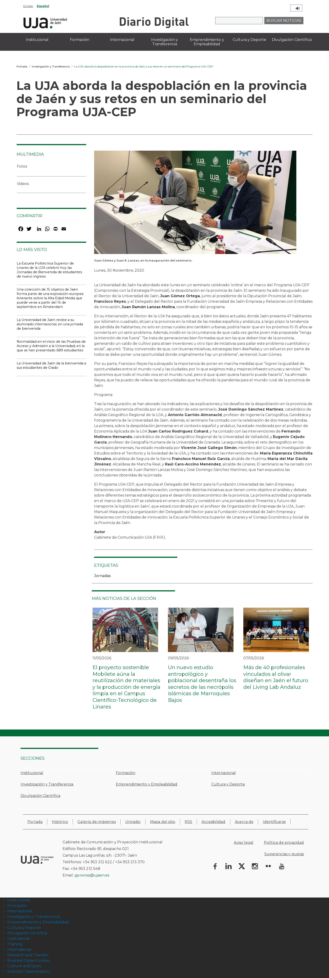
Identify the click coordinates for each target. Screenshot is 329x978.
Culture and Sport (24, 966)
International (19, 949)
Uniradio (133, 822)
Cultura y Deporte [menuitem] (249, 39)
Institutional (18, 938)
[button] (195, 204)
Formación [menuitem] (79, 39)
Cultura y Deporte (228, 784)
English (28, 6)
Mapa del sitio (162, 822)
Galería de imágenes (96, 822)
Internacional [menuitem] (122, 39)
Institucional (32, 773)
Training (14, 944)
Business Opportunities (28, 960)
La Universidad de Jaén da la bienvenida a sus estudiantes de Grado (51, 365)
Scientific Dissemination (28, 971)
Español (43, 6)
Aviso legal (243, 842)
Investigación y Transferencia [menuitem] (164, 41)
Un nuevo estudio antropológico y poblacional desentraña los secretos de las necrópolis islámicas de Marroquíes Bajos (202, 683)
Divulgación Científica (40, 796)
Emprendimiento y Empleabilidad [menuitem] (207, 41)
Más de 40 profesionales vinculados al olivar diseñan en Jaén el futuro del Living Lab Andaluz (275, 677)
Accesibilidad (214, 822)
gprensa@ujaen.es (91, 875)
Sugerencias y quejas (284, 854)
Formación (125, 773)
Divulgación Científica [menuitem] (292, 39)
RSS (188, 822)
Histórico (60, 822)
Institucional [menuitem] (37, 39)
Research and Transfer (28, 955)
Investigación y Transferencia (51, 66)
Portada (21, 66)
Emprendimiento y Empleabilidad (146, 784)
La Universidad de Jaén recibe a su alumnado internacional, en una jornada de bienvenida (50, 324)
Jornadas (102, 576)
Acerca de (244, 822)
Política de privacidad (284, 842)
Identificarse (274, 822)
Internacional (223, 773)
